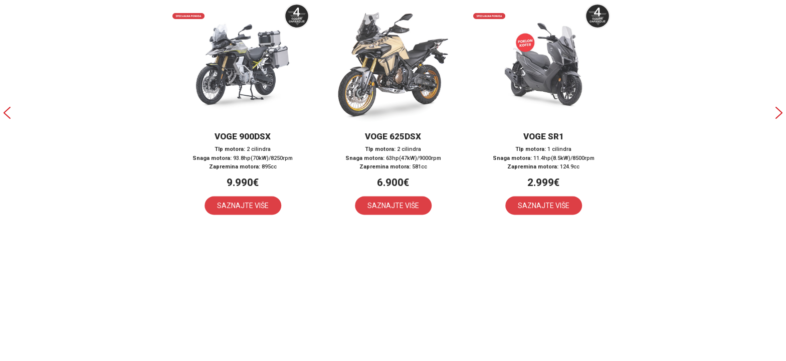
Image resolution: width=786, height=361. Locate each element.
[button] (242, 113)
